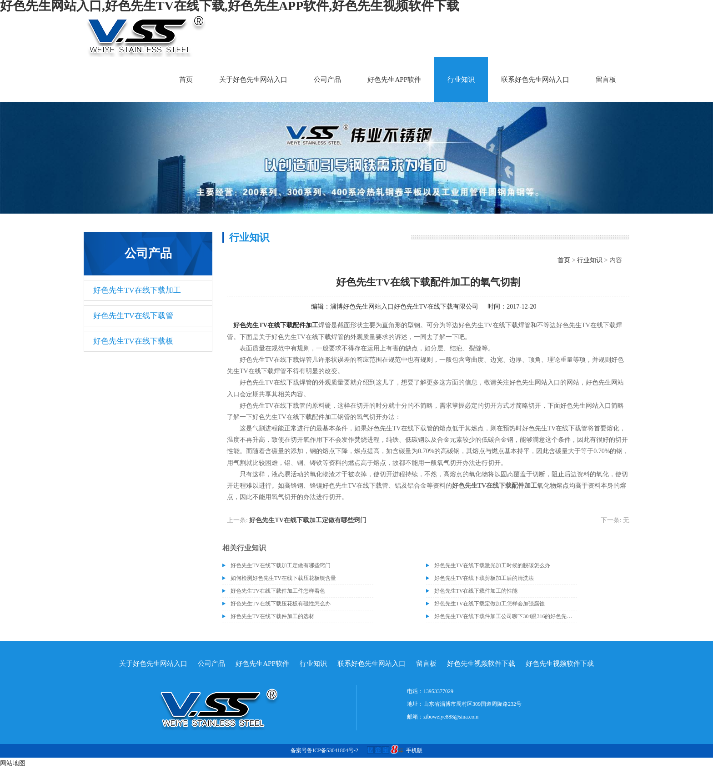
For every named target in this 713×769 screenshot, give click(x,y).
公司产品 (327, 79)
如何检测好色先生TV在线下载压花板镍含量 (283, 578)
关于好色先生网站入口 (253, 79)
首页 (186, 79)
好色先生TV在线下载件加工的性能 (476, 591)
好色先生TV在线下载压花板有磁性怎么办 (281, 603)
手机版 (414, 750)
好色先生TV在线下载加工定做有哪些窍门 (307, 520)
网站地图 (12, 763)
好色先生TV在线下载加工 (137, 290)
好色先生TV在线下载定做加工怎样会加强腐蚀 (489, 603)
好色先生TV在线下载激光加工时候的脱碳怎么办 (492, 565)
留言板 (606, 79)
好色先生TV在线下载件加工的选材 (272, 616)
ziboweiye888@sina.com (450, 717)
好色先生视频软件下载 (481, 663)
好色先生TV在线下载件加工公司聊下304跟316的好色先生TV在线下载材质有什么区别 (505, 616)
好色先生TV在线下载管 (133, 315)
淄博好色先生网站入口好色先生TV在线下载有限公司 (404, 306)
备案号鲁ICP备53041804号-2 (324, 750)
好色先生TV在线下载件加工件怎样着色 (278, 591)
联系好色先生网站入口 (535, 79)
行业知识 (461, 79)
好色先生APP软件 (394, 79)
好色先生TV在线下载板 (133, 341)
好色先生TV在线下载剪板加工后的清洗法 (484, 578)
